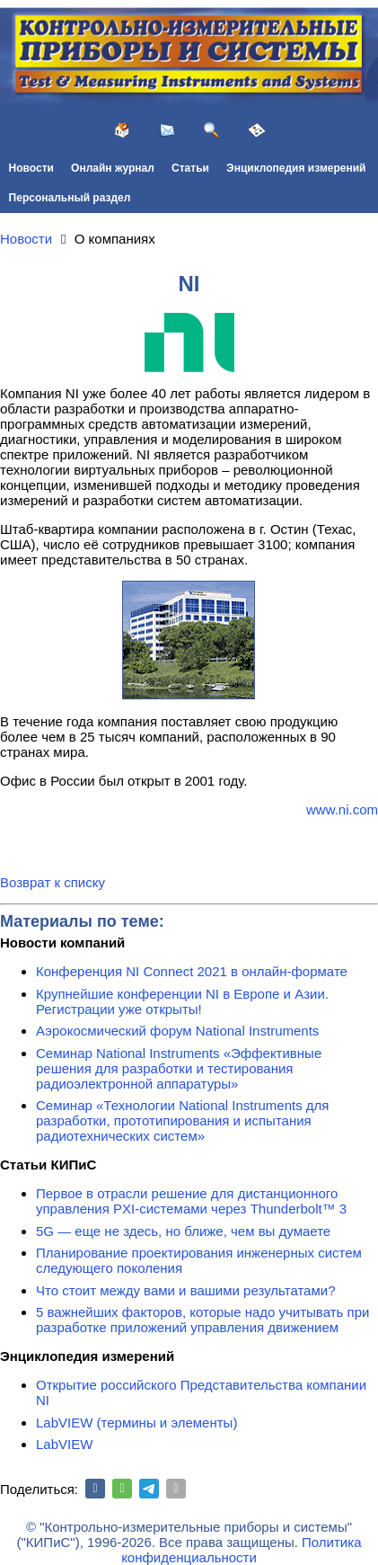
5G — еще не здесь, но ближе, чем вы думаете (183, 1231)
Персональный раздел (70, 197)
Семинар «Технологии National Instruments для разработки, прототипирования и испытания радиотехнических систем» (183, 1120)
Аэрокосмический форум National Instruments (177, 1030)
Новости (31, 168)
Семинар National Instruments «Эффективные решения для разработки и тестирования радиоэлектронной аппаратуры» (178, 1068)
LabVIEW (64, 1444)
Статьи (190, 168)
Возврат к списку (52, 882)
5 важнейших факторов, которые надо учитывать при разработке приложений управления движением (202, 1319)
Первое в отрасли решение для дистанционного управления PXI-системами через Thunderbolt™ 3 (191, 1201)
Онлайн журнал (112, 168)
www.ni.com (342, 809)
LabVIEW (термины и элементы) (136, 1422)
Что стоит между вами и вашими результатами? (186, 1290)
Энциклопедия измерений (295, 168)
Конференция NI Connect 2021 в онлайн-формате (191, 971)
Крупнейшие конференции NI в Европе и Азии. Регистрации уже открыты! (182, 1001)
